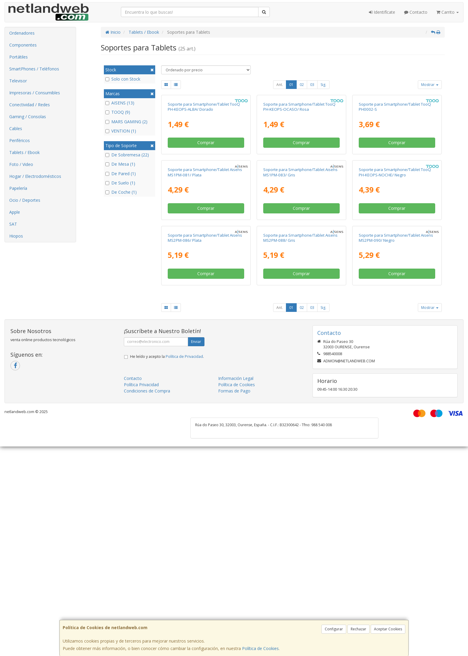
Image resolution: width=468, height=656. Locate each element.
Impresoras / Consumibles (34, 93)
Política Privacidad (141, 594)
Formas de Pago (234, 600)
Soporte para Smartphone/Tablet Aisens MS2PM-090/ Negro (396, 447)
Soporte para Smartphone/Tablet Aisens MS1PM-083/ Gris (300, 312)
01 (291, 84)
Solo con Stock (122, 79)
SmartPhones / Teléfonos (34, 69)
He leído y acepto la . (167, 566)
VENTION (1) (120, 131)
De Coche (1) (121, 192)
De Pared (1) (120, 173)
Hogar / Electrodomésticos (35, 176)
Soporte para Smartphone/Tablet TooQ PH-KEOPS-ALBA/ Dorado (204, 176)
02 (302, 84)
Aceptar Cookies (388, 629)
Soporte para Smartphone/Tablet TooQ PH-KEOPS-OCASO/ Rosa (299, 176)
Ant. (279, 84)
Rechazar (358, 629)
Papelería (18, 188)
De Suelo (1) (120, 183)
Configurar (334, 629)
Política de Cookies (260, 648)
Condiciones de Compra (147, 600)
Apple (14, 212)
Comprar (205, 212)
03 (312, 84)
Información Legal (235, 588)
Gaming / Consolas (27, 116)
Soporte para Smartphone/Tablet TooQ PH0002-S (395, 176)
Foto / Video (21, 164)
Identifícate (382, 12)
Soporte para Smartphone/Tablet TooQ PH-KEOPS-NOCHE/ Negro (395, 312)
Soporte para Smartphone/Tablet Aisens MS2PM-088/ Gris (300, 447)
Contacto (415, 12)
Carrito (447, 12)
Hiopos (16, 236)
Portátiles (18, 57)
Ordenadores (22, 33)
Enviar (196, 551)
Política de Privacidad (184, 566)
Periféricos (19, 140)
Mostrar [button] (429, 84)
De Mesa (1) (120, 164)
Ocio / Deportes (24, 200)
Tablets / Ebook (24, 152)
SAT (13, 224)
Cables (15, 128)
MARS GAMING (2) (126, 121)
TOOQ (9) (117, 112)
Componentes (23, 45)
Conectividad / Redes (29, 104)
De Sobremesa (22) (127, 155)
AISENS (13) (119, 103)
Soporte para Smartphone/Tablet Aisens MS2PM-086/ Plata (205, 447)
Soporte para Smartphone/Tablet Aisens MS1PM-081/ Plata (205, 312)
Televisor (18, 81)
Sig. (323, 84)
